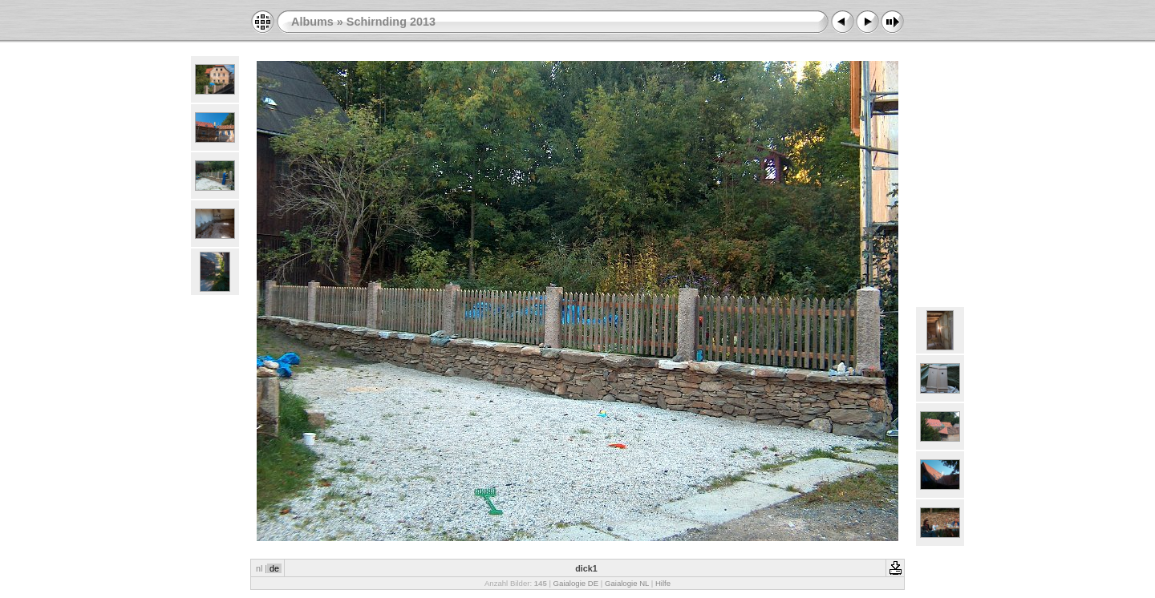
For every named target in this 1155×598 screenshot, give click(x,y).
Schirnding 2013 (391, 21)
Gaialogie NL (627, 583)
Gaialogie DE (576, 583)
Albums (312, 21)
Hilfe (663, 583)
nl (259, 568)
